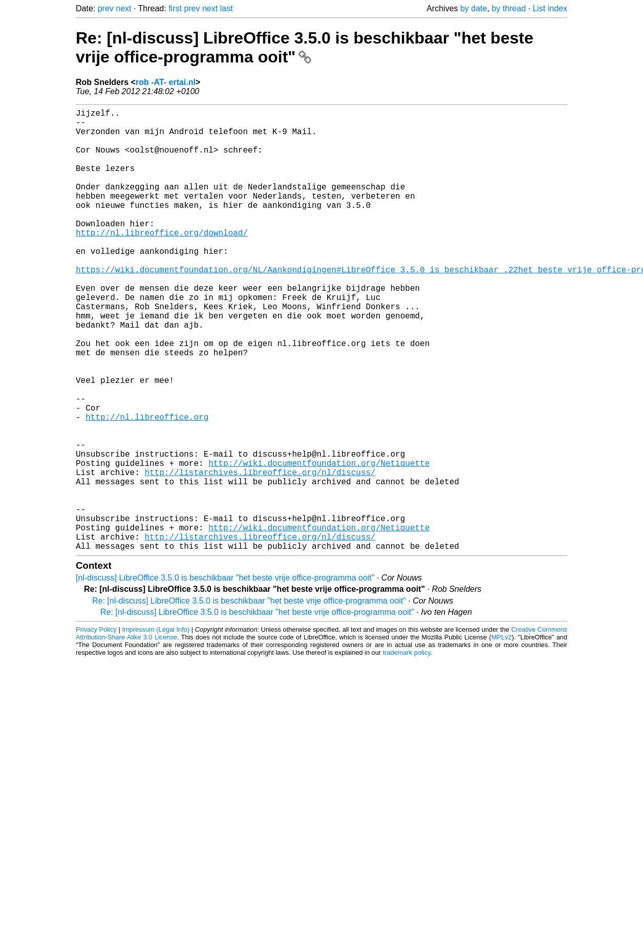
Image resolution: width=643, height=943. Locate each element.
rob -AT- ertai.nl (166, 82)
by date (473, 8)
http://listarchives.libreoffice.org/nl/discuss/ (259, 554)
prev (106, 8)
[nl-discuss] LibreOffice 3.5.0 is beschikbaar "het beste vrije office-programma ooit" (225, 676)
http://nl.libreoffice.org (146, 486)
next (123, 8)
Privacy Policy (96, 728)
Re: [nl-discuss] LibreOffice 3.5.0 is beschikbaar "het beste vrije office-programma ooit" (304, 47)
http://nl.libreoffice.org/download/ (162, 261)
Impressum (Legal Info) (155, 728)
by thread (508, 8)
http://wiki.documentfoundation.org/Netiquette (319, 542)
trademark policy (407, 751)
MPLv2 (501, 735)
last (226, 8)
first (175, 8)
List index (549, 8)
